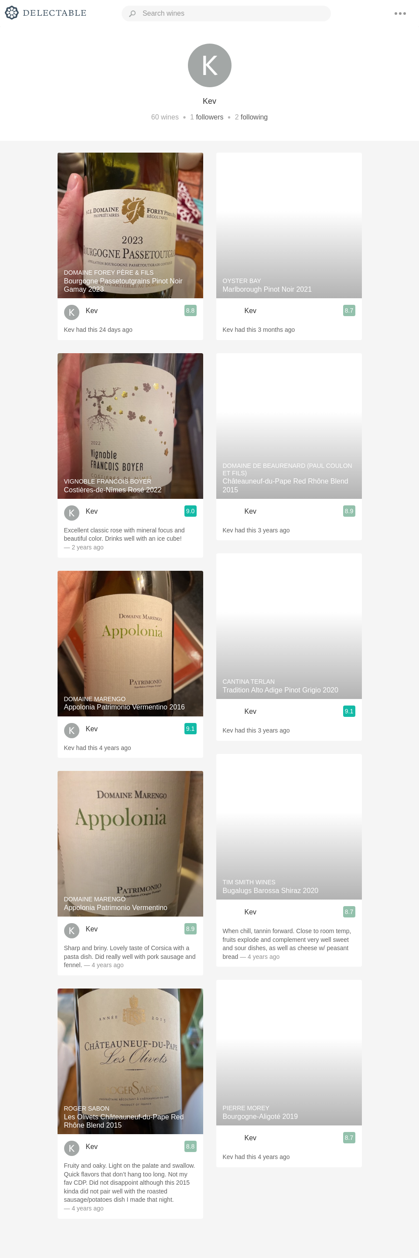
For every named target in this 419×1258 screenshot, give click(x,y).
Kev (92, 310)
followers (209, 117)
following (254, 117)
